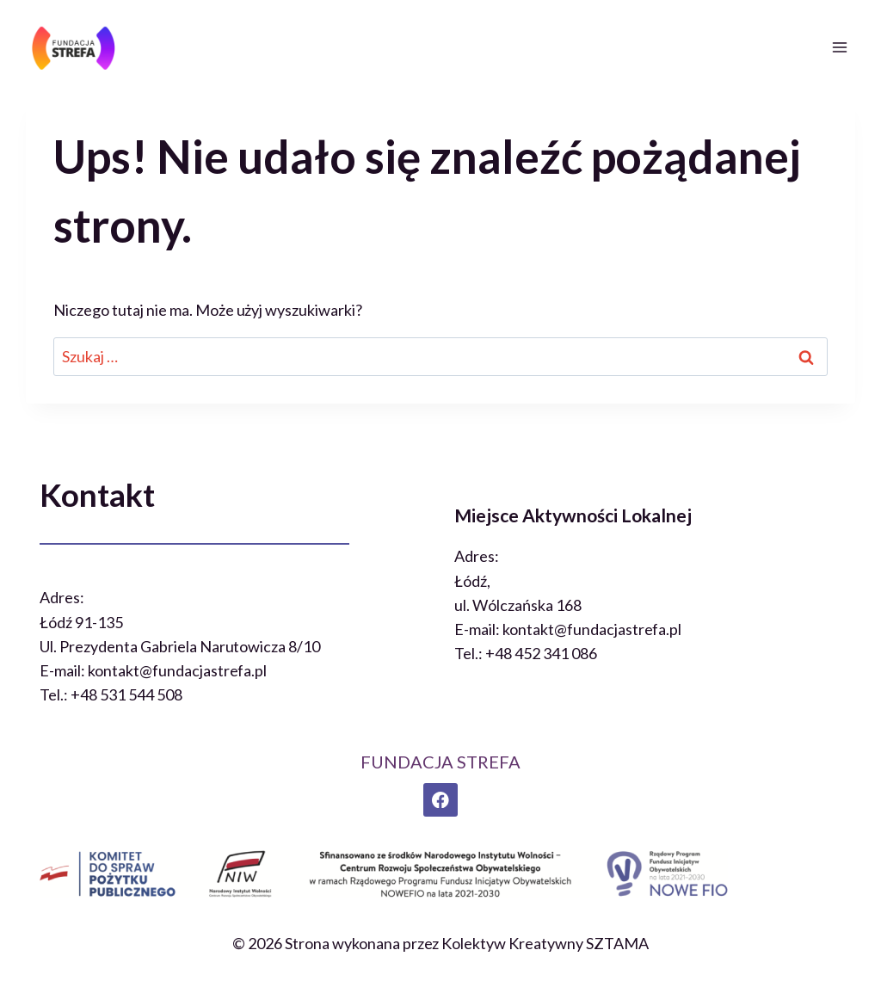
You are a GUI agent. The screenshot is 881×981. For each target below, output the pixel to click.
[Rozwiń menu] (839, 47)
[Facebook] (440, 800)
